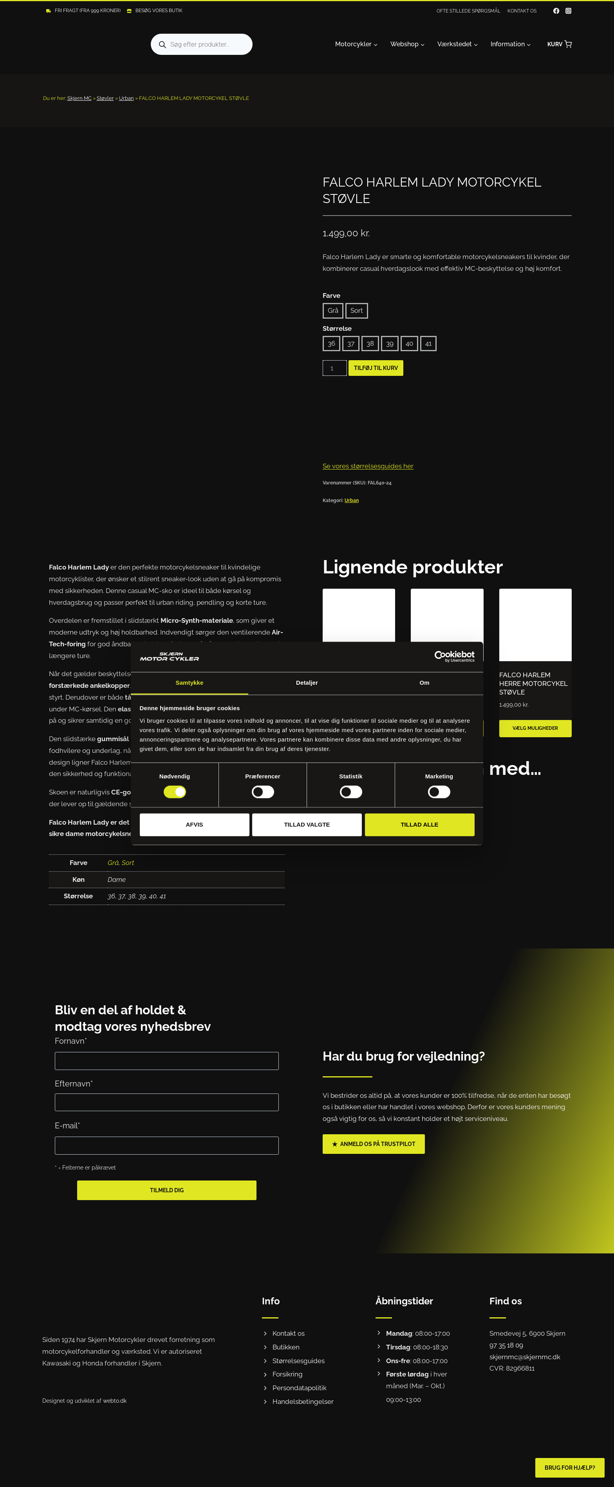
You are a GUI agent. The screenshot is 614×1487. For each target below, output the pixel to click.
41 (428, 343)
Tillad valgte (307, 824)
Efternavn (74, 1083)
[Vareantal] (335, 368)
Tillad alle (419, 824)
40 (409, 343)
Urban (126, 98)
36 (331, 343)
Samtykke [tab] (190, 682)
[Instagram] (568, 11)
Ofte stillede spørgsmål (468, 11)
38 (370, 343)
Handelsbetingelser (303, 1401)
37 (350, 343)
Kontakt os (521, 11)
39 (390, 343)
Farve (331, 295)
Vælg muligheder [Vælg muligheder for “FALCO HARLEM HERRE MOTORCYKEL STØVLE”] (535, 728)
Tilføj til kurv (376, 368)
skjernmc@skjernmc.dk (524, 1357)
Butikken (286, 1347)
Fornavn (71, 1041)
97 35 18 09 (506, 1345)
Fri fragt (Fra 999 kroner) (88, 10)
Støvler (105, 98)
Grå (333, 310)
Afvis (194, 824)
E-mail (67, 1125)
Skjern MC (79, 98)
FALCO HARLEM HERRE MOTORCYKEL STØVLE (533, 683)
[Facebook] (557, 11)
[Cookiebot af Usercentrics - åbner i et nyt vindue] (440, 657)
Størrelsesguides (299, 1361)
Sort (356, 310)
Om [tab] (424, 682)
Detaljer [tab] (307, 682)
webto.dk (114, 1400)
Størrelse (337, 328)
